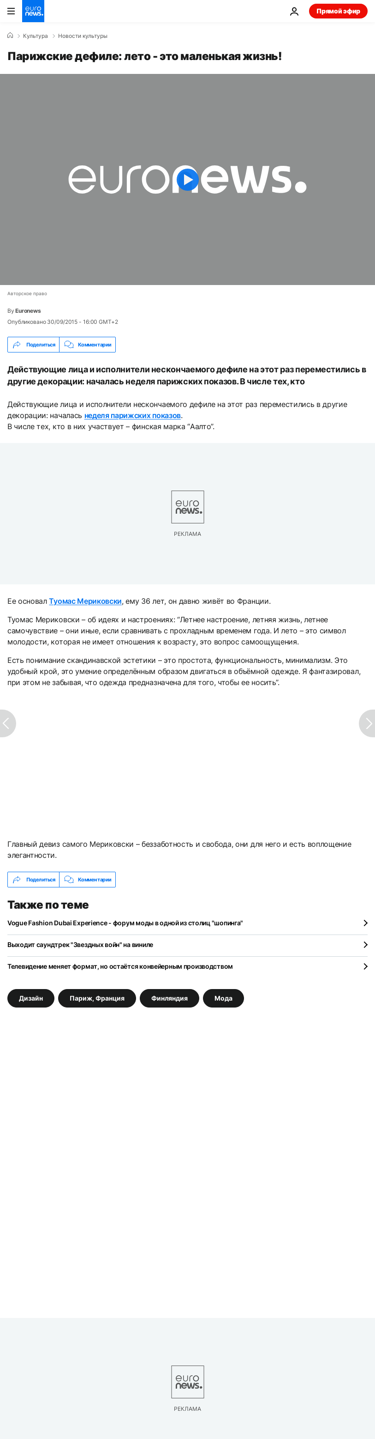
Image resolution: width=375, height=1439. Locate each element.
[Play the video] (187, 179)
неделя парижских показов (132, 415)
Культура (35, 36)
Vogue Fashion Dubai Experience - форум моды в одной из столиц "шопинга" (125, 923)
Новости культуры (82, 36)
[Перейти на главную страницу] (33, 11)
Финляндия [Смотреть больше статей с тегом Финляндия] (169, 998)
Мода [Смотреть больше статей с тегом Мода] (223, 998)
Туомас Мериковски (85, 601)
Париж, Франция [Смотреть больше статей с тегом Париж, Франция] (97, 998)
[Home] (10, 35)
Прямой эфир (338, 11)
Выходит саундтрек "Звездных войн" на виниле (80, 944)
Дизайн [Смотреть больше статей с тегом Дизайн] (31, 998)
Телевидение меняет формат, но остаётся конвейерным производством (120, 966)
